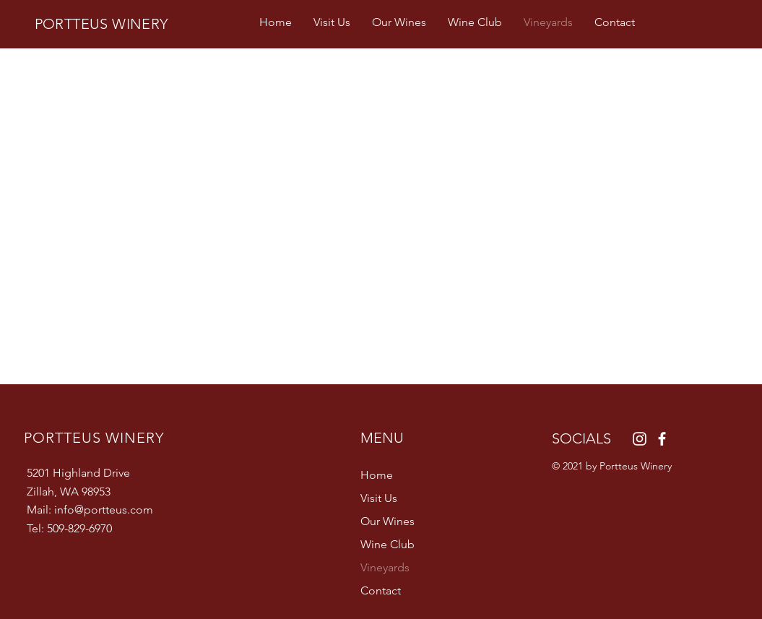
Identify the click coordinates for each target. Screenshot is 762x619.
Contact (380, 590)
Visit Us (378, 498)
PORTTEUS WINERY (101, 24)
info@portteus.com (103, 509)
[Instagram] (640, 439)
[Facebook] (662, 439)
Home (376, 475)
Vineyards (385, 567)
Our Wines (387, 521)
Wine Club (387, 544)
